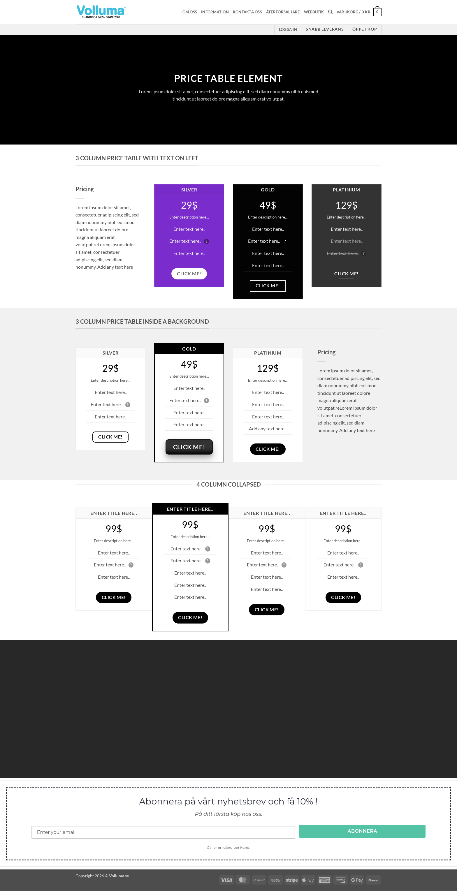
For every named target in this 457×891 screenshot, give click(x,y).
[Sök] (330, 11)
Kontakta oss (247, 12)
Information (215, 12)
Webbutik (314, 12)
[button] (359, 12)
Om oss (189, 12)
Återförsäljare (283, 12)
